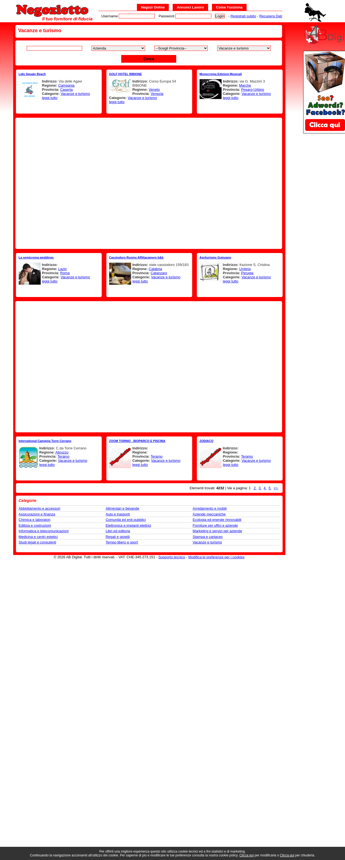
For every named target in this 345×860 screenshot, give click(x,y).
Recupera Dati (270, 16)
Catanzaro (159, 273)
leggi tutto (49, 98)
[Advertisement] (78, 183)
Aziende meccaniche (209, 514)
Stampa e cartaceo (208, 537)
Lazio (62, 269)
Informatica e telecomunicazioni (44, 531)
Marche (245, 85)
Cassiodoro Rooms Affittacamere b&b (136, 257)
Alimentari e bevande (122, 508)
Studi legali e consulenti (37, 542)
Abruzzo (61, 452)
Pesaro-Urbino (252, 89)
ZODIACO (207, 441)
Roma (65, 273)
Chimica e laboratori (35, 520)
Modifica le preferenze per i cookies (216, 557)
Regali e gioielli (117, 537)
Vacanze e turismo (75, 94)
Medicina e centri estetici (38, 537)
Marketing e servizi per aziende (217, 531)
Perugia (247, 273)
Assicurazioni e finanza (37, 514)
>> (276, 488)
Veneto (154, 89)
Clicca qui (246, 855)
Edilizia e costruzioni (35, 525)
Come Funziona (229, 7)
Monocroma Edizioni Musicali (221, 74)
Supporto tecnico (171, 557)
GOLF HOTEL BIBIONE (125, 74)
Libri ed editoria (118, 531)
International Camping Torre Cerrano (45, 441)
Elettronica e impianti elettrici (128, 525)
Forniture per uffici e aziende (215, 525)
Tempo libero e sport (122, 542)
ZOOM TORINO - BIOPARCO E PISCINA (137, 441)
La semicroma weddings (36, 257)
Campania (66, 85)
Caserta (66, 89)
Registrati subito (243, 16)
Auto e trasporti (118, 514)
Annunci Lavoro (190, 7)
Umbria (245, 269)
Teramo (63, 456)
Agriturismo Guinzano (215, 257)
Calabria (155, 269)
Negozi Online (153, 7)
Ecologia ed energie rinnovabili (217, 520)
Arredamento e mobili (210, 508)
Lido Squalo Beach (32, 74)
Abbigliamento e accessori (39, 508)
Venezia (157, 94)
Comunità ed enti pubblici (126, 520)
